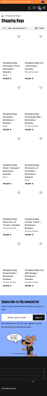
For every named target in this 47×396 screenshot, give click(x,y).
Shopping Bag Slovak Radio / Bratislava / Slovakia (10, 274)
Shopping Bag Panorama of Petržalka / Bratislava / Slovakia (32, 171)
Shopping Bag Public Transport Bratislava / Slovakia (11, 169)
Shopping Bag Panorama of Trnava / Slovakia (11, 222)
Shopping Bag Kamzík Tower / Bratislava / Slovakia (33, 223)
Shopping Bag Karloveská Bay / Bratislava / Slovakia (33, 118)
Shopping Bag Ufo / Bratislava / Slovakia (34, 66)
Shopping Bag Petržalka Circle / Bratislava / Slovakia (12, 67)
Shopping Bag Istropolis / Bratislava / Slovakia (10, 118)
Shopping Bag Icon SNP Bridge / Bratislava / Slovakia (34, 274)
